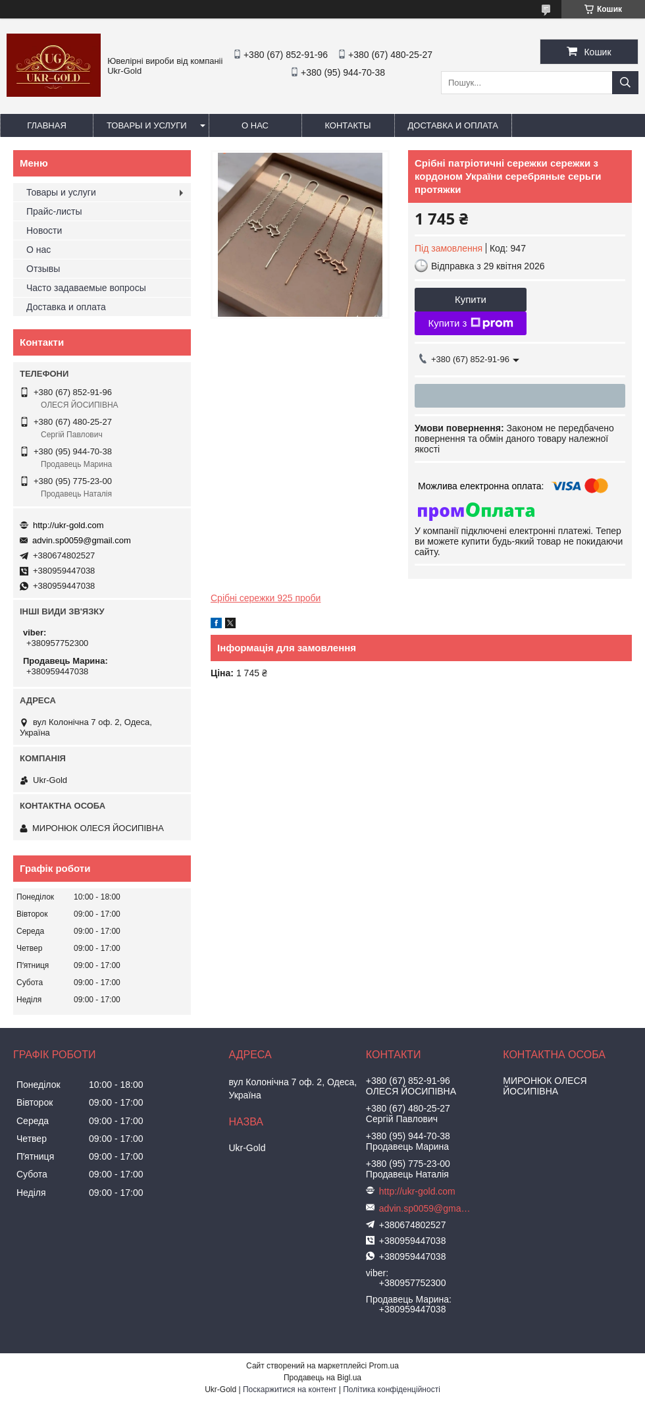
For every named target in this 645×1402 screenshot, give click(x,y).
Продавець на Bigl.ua (322, 1377)
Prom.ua (384, 1365)
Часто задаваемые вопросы (86, 288)
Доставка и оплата (453, 125)
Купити (470, 299)
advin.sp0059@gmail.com (81, 540)
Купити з (470, 323)
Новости (44, 230)
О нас (255, 125)
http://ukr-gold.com (68, 525)
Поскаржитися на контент (289, 1389)
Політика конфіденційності (391, 1389)
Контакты (347, 125)
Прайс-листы (54, 211)
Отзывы (43, 268)
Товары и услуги (147, 125)
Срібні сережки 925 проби (266, 598)
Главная (46, 125)
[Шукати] (625, 82)
